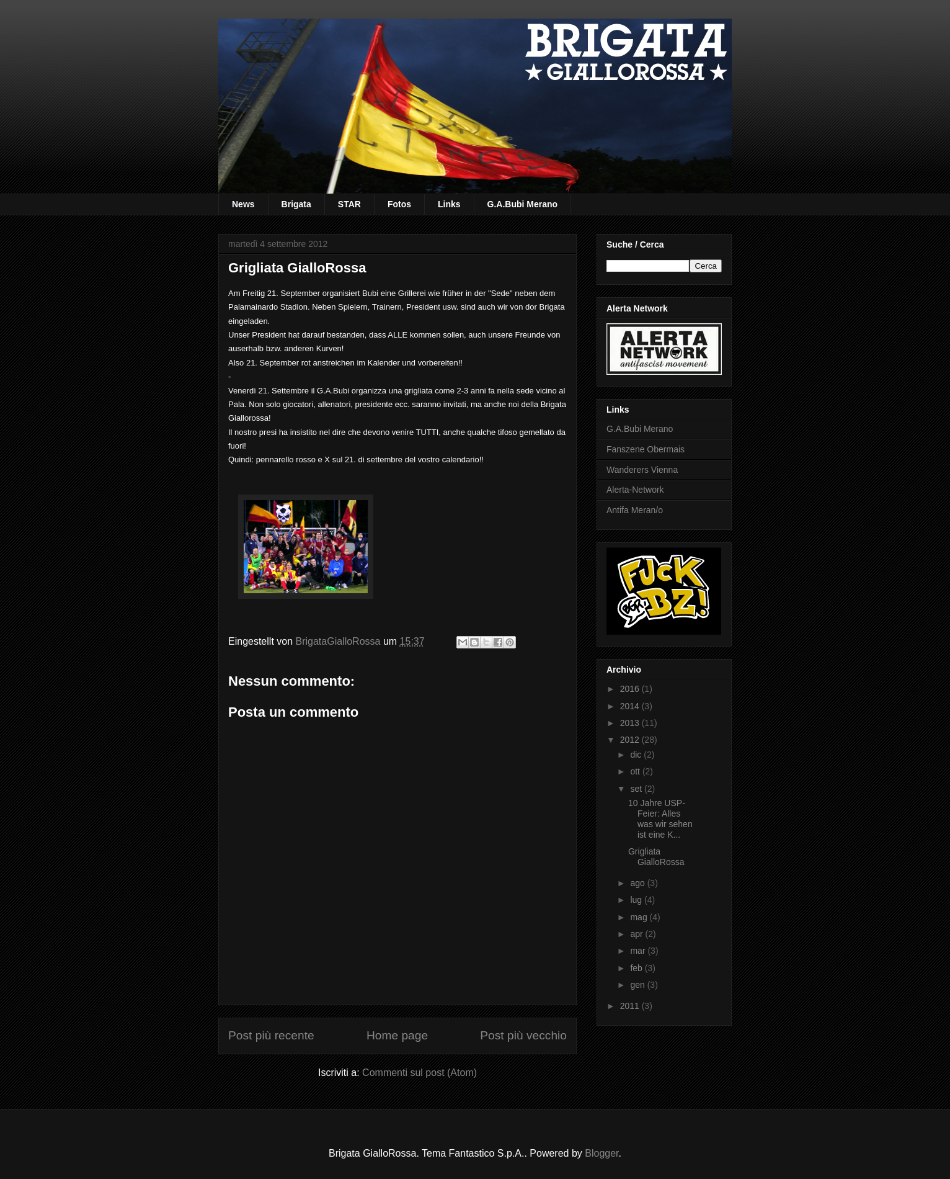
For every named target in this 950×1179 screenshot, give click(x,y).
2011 (631, 1006)
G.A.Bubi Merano (522, 204)
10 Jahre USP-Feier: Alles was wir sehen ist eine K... (660, 818)
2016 (631, 689)
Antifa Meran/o (634, 510)
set (637, 789)
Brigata (296, 204)
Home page (397, 1035)
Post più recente (271, 1035)
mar (638, 951)
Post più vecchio (523, 1035)
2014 (631, 706)
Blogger (601, 1153)
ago (638, 883)
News (243, 204)
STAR (349, 204)
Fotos (399, 204)
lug (637, 900)
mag (639, 917)
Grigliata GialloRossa (656, 856)
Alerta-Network (635, 490)
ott (636, 771)
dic (637, 755)
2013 (631, 723)
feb (637, 968)
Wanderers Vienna (642, 470)
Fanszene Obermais (645, 449)
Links (449, 204)
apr (637, 934)
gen (638, 985)
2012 (631, 740)
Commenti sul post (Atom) (419, 1072)
